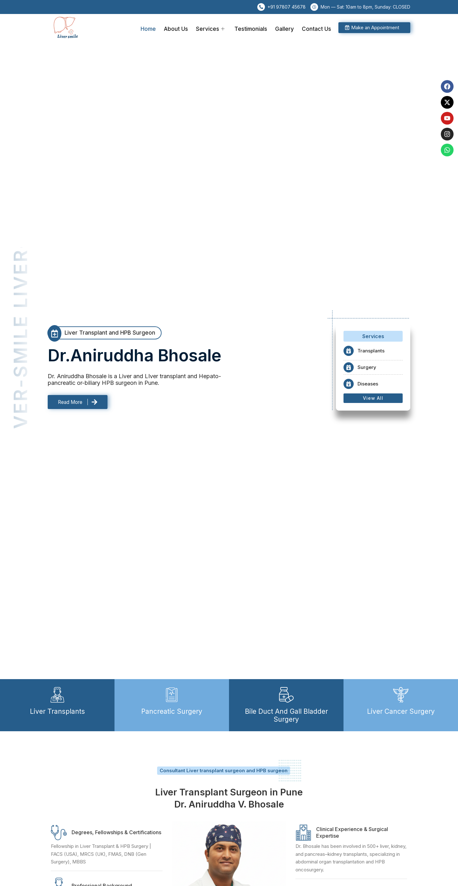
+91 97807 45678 (286, 7)
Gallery (286, 27)
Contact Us (317, 27)
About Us (183, 27)
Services (215, 27)
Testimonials (254, 27)
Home (156, 27)
